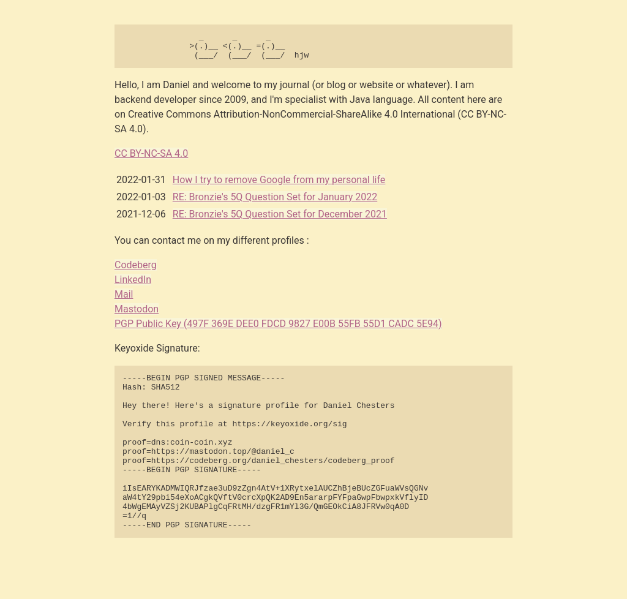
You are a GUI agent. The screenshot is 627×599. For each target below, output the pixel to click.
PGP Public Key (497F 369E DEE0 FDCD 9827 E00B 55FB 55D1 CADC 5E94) (278, 329)
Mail (124, 300)
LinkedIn (133, 285)
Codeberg (136, 270)
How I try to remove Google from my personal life (279, 185)
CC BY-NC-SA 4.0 (151, 159)
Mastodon (137, 314)
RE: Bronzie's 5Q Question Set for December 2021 (280, 219)
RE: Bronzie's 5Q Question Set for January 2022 (275, 202)
